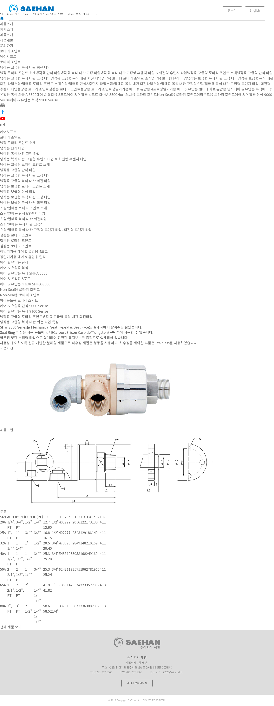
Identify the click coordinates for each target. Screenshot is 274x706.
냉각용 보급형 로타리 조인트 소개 (126, 78)
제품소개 (119, 10)
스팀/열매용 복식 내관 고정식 (175, 83)
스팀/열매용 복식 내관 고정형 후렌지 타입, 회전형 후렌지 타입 (46, 229)
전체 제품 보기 (11, 627)
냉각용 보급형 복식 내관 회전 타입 (25, 202)
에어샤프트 (8, 56)
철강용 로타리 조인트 (33, 89)
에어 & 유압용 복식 (248, 89)
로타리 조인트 (10, 51)
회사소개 (89, 10)
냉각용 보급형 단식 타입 (169, 78)
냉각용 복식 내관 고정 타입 (81, 72)
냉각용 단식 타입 (48, 72)
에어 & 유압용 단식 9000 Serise (24, 305)
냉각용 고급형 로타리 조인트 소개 (212, 72)
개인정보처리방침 (137, 683)
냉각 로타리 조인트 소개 (18, 72)
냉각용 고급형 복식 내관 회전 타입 (25, 67)
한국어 (232, 10)
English (255, 10)
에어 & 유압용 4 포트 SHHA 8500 (92, 94)
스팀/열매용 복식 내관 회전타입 (129, 83)
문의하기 (179, 10)
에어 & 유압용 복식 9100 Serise (34, 100)
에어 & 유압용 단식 (220, 89)
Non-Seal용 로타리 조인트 (137, 94)
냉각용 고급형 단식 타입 (255, 72)
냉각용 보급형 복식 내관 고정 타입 (212, 78)
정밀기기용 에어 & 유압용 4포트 (136, 89)
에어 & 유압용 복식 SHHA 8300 (24, 273)
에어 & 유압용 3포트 (51, 94)
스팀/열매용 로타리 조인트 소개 (37, 83)
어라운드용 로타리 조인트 (216, 94)
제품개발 (149, 10)
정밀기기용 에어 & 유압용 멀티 (183, 89)
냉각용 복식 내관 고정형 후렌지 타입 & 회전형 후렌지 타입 (144, 72)
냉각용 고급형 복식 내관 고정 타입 (25, 78)
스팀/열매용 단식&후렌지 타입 (83, 83)
